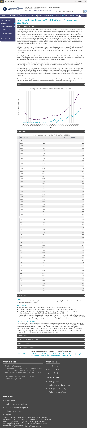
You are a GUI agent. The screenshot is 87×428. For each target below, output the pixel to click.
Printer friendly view (13, 411)
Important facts (6, 20)
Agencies (12, 1)
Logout (8, 414)
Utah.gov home (54, 381)
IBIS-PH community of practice (17, 407)
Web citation (10, 401)
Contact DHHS (54, 369)
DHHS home (53, 366)
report (50, 10)
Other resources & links (6, 34)
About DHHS (53, 373)
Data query (58, 16)
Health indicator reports (27, 16)
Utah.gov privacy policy (57, 388)
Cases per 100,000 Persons (71, 138)
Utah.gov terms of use (57, 392)
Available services (6, 30)
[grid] (50, 214)
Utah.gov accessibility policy (59, 385)
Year (44, 138)
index (45, 10)
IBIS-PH (30, 10)
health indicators (38, 10)
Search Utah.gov (78, 1)
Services (7, 1)
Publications (69, 16)
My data (83, 15)
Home (3, 16)
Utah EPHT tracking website (16, 404)
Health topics (14, 16)
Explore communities (45, 16)
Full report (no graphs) (5, 39)
